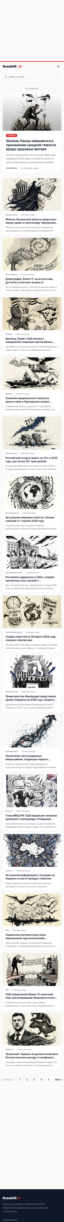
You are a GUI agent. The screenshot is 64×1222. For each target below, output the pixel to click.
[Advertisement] (31, 30)
